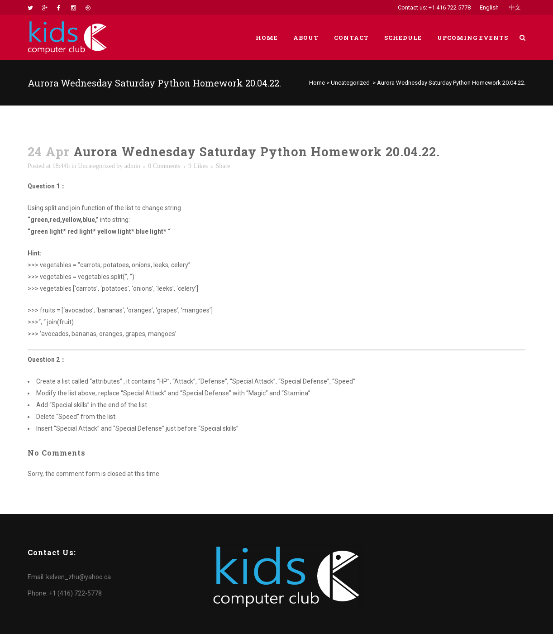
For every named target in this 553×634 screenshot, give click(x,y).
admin (132, 166)
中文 (515, 7)
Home (317, 82)
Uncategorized (350, 82)
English (489, 7)
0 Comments (164, 166)
